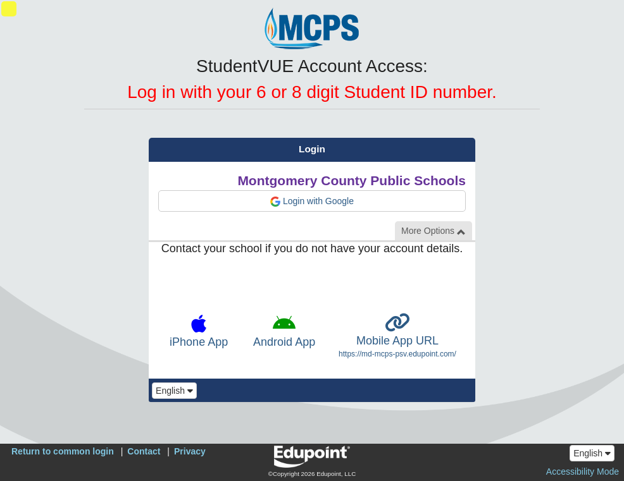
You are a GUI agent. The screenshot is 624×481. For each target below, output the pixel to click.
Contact (143, 451)
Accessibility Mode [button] (582, 471)
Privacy (190, 451)
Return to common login (62, 451)
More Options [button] (433, 231)
